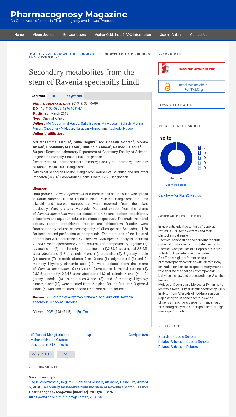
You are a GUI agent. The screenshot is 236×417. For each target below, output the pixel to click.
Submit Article (170, 35)
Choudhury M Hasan (59, 129)
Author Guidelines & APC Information (123, 35)
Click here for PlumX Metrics (179, 195)
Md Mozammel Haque (62, 123)
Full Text (83, 312)
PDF (50, 312)
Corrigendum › (139, 335)
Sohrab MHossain (89, 383)
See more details (176, 184)
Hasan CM (128, 383)
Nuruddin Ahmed (88, 129)
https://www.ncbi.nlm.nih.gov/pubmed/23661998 (68, 398)
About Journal (43, 35)
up (89, 335)
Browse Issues (74, 35)
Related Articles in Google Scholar (183, 348)
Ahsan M (111, 383)
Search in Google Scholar (177, 343)
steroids (71, 302)
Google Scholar (41, 354)
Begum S (68, 383)
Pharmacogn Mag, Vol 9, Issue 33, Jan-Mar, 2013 (68, 54)
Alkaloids (113, 297)
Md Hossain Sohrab (116, 123)
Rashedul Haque (121, 129)
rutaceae (57, 302)
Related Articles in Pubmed (178, 353)
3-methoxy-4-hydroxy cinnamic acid (78, 297)
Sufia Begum (90, 123)
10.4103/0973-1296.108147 (61, 109)
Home (19, 35)
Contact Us (198, 35)
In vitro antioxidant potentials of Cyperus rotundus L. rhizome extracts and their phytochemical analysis (187, 231)
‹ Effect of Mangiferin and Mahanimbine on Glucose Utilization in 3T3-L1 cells (50, 340)
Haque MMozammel (44, 383)
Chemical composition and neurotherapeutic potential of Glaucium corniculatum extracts (190, 242)
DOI (69, 354)
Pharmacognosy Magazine (68, 14)
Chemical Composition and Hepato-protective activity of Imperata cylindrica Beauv (191, 252)
